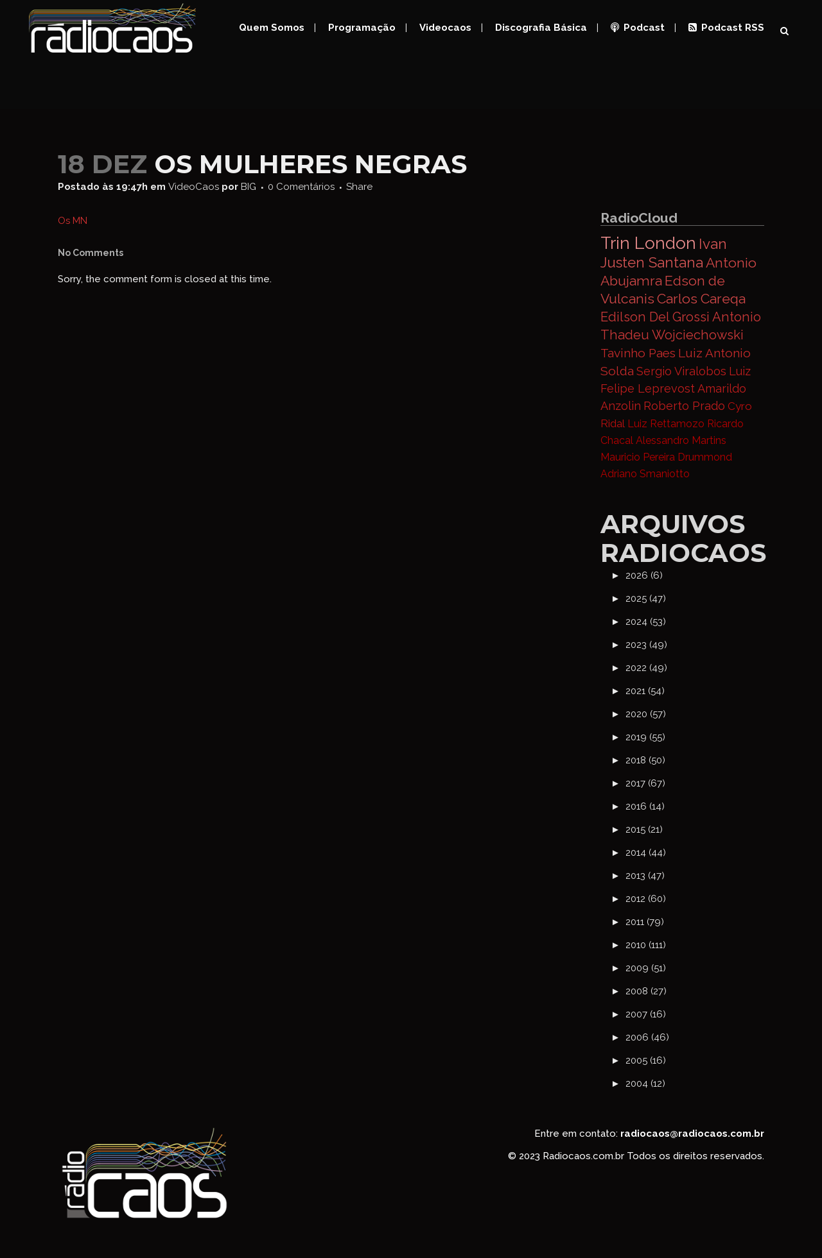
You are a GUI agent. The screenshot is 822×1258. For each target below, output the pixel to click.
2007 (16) (645, 1014)
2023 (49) (646, 644)
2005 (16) (645, 1060)
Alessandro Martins (681, 440)
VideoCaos (193, 186)
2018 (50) (645, 760)
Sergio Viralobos (681, 371)
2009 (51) (645, 968)
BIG (248, 186)
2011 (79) (644, 922)
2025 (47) (645, 598)
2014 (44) (645, 852)
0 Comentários (301, 186)
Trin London (648, 243)
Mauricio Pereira (637, 457)
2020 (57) (645, 714)
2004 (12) (645, 1083)
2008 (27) (646, 991)
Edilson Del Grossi (655, 317)
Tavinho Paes (638, 353)
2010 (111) (645, 945)
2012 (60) (645, 899)
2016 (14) (645, 806)
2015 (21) (644, 829)
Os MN (72, 220)
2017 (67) (645, 783)
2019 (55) (645, 737)
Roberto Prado (684, 405)
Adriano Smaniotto (645, 474)
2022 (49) (646, 668)
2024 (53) (645, 621)
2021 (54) (645, 691)
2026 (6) (644, 575)
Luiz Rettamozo (665, 424)
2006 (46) (647, 1037)
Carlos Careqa (701, 299)
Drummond (705, 457)
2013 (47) (645, 875)
